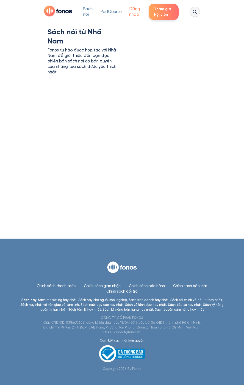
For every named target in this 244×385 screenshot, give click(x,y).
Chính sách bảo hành (147, 286)
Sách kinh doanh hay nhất (149, 300)
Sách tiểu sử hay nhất (184, 305)
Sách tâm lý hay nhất (84, 309)
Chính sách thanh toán (56, 286)
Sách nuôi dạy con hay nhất (102, 305)
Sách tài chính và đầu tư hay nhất (196, 300)
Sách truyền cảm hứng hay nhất (179, 309)
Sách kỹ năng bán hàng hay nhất (128, 309)
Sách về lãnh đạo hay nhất (145, 305)
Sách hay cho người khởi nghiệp (102, 300)
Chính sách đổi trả (122, 291)
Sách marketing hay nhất (57, 300)
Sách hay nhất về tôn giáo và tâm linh (49, 305)
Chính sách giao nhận (102, 286)
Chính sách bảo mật (190, 286)
